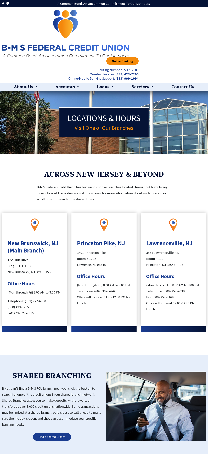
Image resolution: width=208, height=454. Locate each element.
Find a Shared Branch (51, 390)
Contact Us (182, 40)
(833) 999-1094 (194, 31)
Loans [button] (103, 40)
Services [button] (141, 40)
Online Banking (189, 14)
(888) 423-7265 (194, 27)
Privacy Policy (51, 442)
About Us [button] (24, 40)
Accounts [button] (65, 40)
